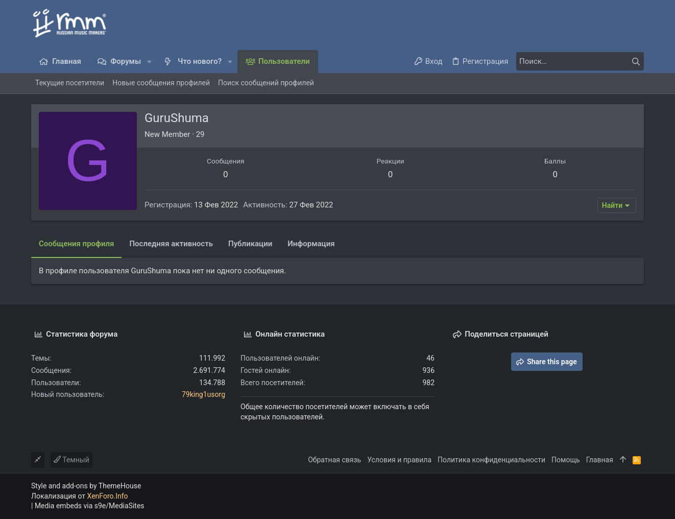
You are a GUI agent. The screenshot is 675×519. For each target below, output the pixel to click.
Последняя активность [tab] (171, 243)
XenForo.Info (107, 496)
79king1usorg (203, 394)
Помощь (565, 460)
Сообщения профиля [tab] (76, 243)
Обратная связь (334, 460)
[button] (149, 62)
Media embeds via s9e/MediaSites (89, 506)
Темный (71, 460)
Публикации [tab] (250, 243)
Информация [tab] (310, 243)
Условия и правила (399, 460)
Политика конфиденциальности (491, 460)
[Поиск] (580, 61)
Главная (599, 460)
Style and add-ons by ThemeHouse (86, 486)
